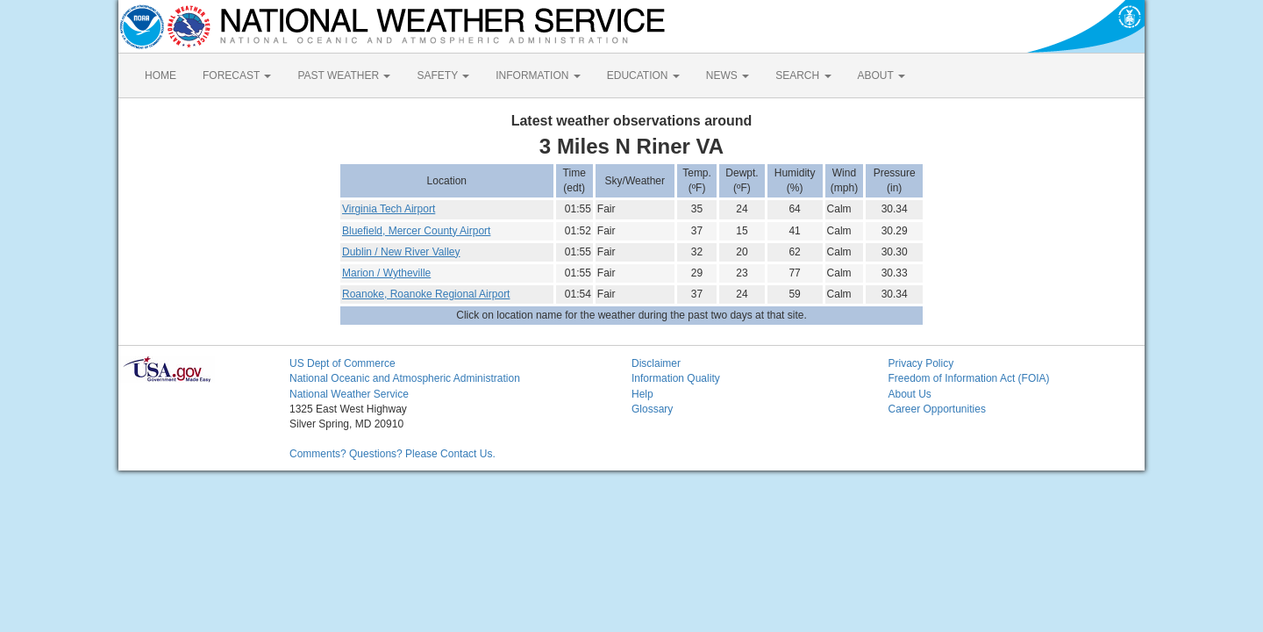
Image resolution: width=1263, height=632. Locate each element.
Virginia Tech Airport (388, 209)
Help (642, 394)
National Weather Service (349, 394)
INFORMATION (538, 75)
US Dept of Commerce (342, 363)
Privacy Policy (921, 363)
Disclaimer (656, 363)
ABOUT (881, 75)
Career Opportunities (937, 409)
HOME (160, 75)
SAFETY (443, 75)
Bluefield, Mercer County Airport (416, 231)
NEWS (727, 75)
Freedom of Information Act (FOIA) (969, 378)
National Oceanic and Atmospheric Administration (404, 378)
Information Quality (676, 378)
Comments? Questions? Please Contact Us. (392, 454)
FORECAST (237, 75)
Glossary (652, 409)
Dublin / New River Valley (401, 252)
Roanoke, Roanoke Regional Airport (426, 294)
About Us (909, 394)
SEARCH (803, 75)
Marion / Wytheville (386, 273)
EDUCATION (643, 75)
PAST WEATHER (343, 75)
